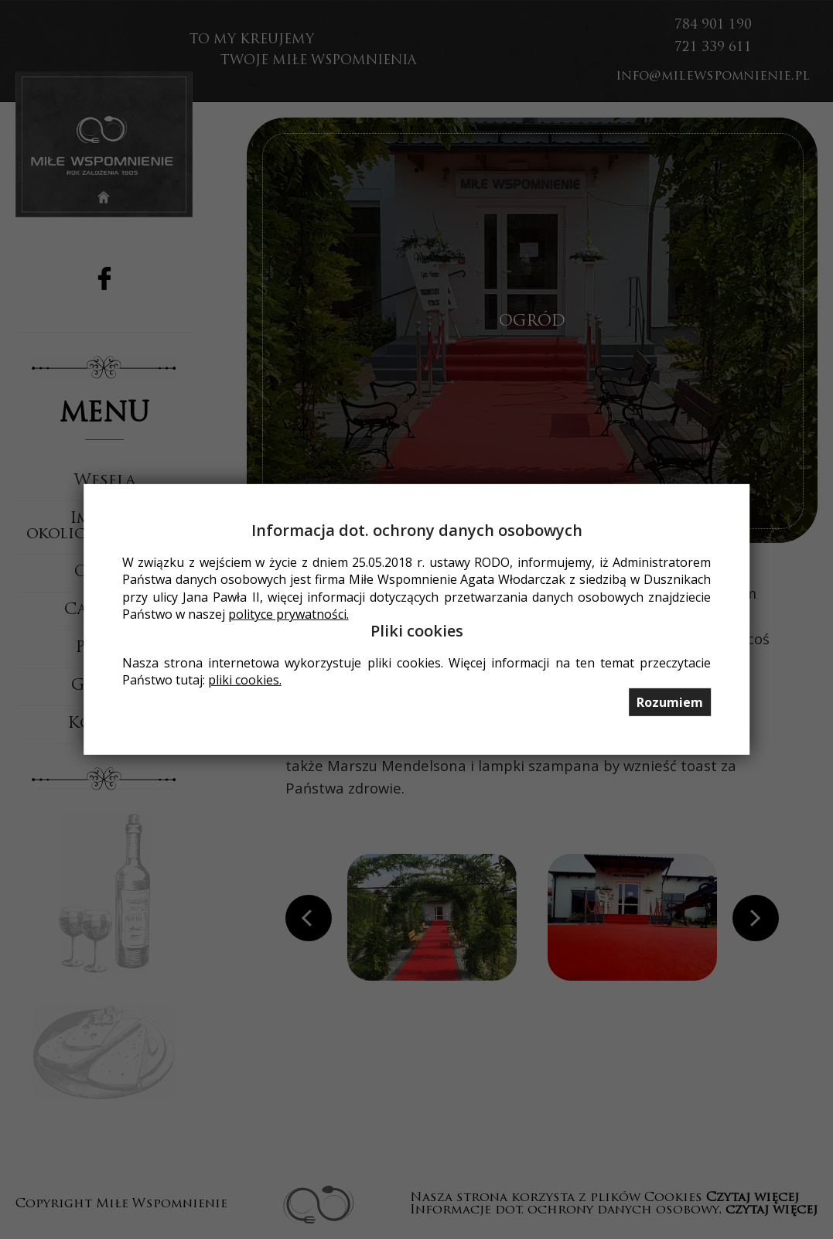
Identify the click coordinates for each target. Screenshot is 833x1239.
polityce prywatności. (288, 614)
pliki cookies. (245, 679)
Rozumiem (670, 702)
